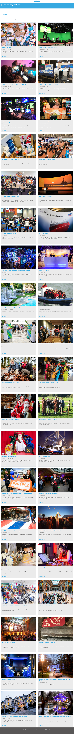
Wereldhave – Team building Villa (11, 307)
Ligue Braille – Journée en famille (48, 419)
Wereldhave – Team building (47, 307)
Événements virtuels (57, 19)
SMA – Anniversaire (44, 456)
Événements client (31, 19)
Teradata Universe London (9, 233)
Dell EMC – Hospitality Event (9, 679)
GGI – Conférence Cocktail (9, 642)
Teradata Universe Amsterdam (10, 196)
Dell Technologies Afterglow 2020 (48, 84)
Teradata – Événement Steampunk (48, 493)
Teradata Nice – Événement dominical (12, 567)
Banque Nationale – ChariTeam (10, 382)
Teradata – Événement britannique (11, 530)
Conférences (22, 19)
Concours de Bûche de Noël (46, 121)
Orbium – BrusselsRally (45, 344)
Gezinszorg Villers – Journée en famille (49, 382)
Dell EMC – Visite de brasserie (47, 642)
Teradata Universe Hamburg (47, 159)
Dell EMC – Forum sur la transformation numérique (16, 270)
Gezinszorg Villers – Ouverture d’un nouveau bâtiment (17, 493)
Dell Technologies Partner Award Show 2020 (14, 121)
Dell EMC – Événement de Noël (10, 419)
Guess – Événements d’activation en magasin (14, 604)
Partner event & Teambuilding (10, 159)
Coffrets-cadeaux (6, 47)
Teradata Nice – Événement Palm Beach (50, 530)
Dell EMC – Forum (44, 270)
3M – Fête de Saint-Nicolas (9, 456)
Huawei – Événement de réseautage (49, 567)
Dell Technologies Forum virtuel (48, 47)
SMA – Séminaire (43, 233)
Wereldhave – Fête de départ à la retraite (13, 344)
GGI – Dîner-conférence (45, 604)
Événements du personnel (44, 19)
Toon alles (14, 19)
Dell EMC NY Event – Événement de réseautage (15, 716)
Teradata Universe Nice (45, 196)
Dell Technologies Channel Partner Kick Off (14, 84)
